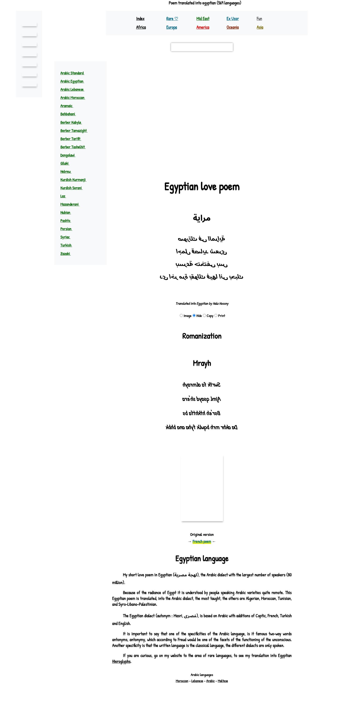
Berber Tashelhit (76, 146)
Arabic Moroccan (75, 97)
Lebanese (197, 686)
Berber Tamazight (77, 130)
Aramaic (69, 105)
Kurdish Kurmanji (75, 179)
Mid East (202, 19)
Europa (171, 27)
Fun (259, 19)
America (203, 27)
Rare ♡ (172, 19)
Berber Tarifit (73, 138)
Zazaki (67, 253)
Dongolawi (70, 155)
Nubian (67, 212)
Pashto (68, 220)
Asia (260, 27)
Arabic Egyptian (74, 81)
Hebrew (68, 171)
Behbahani (70, 113)
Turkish (68, 245)
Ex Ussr (233, 19)
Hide (196, 315)
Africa (141, 27)
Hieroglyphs (121, 667)
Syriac (67, 237)
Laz (65, 196)
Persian (68, 228)
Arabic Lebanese (75, 89)
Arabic (211, 686)
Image (185, 315)
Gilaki (66, 163)
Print (220, 315)
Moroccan (181, 686)
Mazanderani (72, 204)
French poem (202, 541)
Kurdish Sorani (74, 187)
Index (140, 19)
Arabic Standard (75, 73)
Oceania (233, 27)
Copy (208, 315)
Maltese (224, 686)
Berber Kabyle (74, 122)
